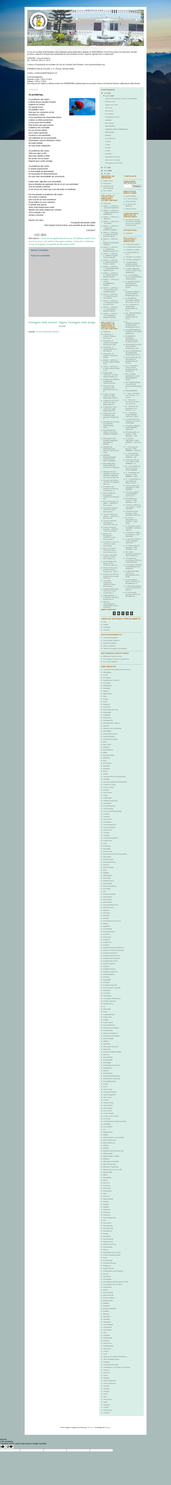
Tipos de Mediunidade (111, 1359)
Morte (105, 1180)
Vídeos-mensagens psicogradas (115, 648)
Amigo (105, 699)
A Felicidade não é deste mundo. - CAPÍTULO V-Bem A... (110, 563)
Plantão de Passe (109, 1244)
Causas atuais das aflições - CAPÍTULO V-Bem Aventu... (111, 516)
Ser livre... (108, 148)
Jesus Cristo (107, 1089)
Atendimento (108, 720)
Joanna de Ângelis (110, 1092)
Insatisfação (108, 1073)
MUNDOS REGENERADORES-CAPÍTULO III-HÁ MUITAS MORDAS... (110, 458)
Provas (31, 244)
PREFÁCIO (106, 332)
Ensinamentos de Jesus (112, 921)
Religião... (108, 135)
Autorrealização (109, 736)
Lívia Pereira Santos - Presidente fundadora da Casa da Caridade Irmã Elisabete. (134, 222)
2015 (106, 174)
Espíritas (106, 940)
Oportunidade (108, 1199)
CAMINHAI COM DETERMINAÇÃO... (117, 129)
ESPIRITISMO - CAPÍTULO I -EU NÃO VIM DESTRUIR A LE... (110, 375)
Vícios (105, 1394)
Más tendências (109, 1143)
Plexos (105, 1250)
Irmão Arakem (131, 201)
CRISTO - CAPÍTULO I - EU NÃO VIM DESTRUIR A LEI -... (111, 368)
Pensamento (108, 1226)
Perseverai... (107, 183)
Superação (107, 1349)
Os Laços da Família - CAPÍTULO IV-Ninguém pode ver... (111, 482)
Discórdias (107, 878)
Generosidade (108, 1038)
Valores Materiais (109, 1381)
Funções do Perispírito (111, 1036)
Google (105, 624)
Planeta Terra (108, 1242)
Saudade (106, 1319)
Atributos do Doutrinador (112, 728)
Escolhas (106, 934)
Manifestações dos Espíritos (113, 1137)
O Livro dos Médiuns (110, 662)
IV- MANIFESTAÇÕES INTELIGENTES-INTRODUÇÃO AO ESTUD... (133, 284)
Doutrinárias (107, 902)
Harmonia (106, 1044)
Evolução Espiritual (110, 985)
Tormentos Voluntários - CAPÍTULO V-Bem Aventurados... (109, 583)
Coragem (106, 835)
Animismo (107, 707)
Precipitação (107, 1260)
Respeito (106, 1306)
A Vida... (108, 151)
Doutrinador (107, 899)
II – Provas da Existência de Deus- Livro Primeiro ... (133, 402)
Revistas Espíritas (110, 643)
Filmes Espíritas (109, 646)
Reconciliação (108, 1292)
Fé (104, 1006)
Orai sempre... (108, 191)
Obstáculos (78, 241)
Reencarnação (108, 1295)
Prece (105, 1258)
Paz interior (109, 114)
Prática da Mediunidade (111, 1255)
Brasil (105, 771)
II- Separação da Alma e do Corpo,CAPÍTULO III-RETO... (133, 588)
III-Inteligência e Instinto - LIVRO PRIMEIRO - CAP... (132, 500)
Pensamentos (108, 1228)
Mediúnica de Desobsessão (113, 1151)
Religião (106, 1303)
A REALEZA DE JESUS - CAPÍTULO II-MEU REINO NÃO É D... (111, 402)
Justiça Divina (108, 1103)
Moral (105, 1175)
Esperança (107, 937)
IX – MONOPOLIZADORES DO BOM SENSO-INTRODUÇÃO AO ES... (133, 324)
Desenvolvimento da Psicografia (115, 854)
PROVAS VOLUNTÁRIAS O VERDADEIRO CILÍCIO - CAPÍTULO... (111, 604)
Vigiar (105, 1402)
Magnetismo (108, 1132)
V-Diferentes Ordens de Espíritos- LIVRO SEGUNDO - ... (133, 534)
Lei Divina (106, 1119)
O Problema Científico (133, 257)
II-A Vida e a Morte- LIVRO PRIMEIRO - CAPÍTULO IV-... (132, 494)
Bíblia (105, 752)
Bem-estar (107, 744)
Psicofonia (107, 1276)
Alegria (105, 691)
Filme (105, 1012)
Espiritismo (107, 942)
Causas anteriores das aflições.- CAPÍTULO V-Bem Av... (111, 522)
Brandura (106, 768)
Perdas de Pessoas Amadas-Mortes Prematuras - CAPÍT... (111, 570)
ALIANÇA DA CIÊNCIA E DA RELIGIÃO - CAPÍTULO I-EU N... (111, 381)
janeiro (108, 96)
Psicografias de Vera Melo (112, 1284)
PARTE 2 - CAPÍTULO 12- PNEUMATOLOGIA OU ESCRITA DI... (111, 302)
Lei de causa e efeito (111, 1116)
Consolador (107, 822)
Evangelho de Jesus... (113, 157)
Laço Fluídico (108, 1105)
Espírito (106, 945)
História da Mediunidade (112, 1052)
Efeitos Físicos (108, 907)
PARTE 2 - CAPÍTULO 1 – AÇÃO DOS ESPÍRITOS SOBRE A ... (111, 228)
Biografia (106, 758)
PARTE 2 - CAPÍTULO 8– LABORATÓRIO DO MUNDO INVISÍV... (110, 275)
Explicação (107, 203)
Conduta (106, 814)
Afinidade (106, 688)
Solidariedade (108, 1346)
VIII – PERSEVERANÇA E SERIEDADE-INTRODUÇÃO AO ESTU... (133, 316)
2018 (106, 93)
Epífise (105, 924)
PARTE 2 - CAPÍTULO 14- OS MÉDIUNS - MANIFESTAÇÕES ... (110, 315)
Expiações (107, 990)
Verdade (106, 1386)
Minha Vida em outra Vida (112, 1169)
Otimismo (106, 1209)
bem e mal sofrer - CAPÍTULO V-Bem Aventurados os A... (110, 550)
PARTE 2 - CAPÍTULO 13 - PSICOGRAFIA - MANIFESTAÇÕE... (110, 309)
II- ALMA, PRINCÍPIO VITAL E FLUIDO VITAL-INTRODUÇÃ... (134, 270)
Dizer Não (106, 889)
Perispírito (107, 1236)
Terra (105, 1354)
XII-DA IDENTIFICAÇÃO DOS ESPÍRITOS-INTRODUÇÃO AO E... (133, 346)
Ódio (105, 1193)
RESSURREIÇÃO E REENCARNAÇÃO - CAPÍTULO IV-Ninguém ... (111, 466)
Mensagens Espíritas (63, 241)
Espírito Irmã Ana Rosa (111, 956)
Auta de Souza (131, 209)
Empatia (106, 915)
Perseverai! (109, 111)
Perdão (105, 1234)
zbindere (90, 1427)
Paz (104, 1220)
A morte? (108, 154)
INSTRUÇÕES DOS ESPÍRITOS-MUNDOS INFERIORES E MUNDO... (110, 441)
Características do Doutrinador (114, 776)
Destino (106, 865)
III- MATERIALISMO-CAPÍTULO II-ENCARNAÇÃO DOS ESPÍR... (132, 574)
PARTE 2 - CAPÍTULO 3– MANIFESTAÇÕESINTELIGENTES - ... (111, 242)
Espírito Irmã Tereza (110, 961)
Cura (105, 843)
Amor (105, 702)
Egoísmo (106, 910)
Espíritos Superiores (110, 972)
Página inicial (63, 324)
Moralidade (107, 1177)
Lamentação (107, 1108)
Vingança (106, 1405)
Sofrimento (107, 1343)
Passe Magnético (109, 1218)
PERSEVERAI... (110, 132)
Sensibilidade (108, 1324)
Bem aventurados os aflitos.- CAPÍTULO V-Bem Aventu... (110, 503)
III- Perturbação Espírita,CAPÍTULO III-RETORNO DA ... (133, 594)
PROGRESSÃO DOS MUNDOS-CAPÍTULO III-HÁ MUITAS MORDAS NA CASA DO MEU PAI (111, 474)
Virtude (106, 1407)
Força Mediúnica (109, 1025)
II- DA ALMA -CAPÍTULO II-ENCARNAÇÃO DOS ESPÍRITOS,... (134, 567)
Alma (105, 696)
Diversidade (107, 883)
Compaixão (107, 803)
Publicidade (107, 1287)
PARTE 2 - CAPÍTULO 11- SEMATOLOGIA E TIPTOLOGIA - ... (110, 296)
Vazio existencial (109, 1383)
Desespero (107, 857)
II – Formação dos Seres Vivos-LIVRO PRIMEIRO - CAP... (132, 455)
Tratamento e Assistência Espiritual (116, 1367)
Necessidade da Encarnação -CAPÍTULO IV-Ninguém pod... (111, 496)
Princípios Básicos (109, 1263)
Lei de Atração (108, 1113)
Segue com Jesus (111, 105)
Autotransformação (110, 739)
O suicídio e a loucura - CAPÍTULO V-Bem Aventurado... (111, 544)
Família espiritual (109, 1001)
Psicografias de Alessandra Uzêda (60, 244)
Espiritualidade (108, 974)
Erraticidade (107, 929)
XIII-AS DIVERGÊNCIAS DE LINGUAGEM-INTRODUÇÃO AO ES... (133, 353)
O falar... (108, 145)
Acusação (106, 683)
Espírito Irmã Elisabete (111, 958)
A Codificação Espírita (133, 247)
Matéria (106, 1145)
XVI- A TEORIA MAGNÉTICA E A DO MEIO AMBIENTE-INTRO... (133, 377)
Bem (105, 742)
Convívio (106, 833)
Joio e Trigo (107, 1097)
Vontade (106, 1413)
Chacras (106, 790)
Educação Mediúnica (110, 905)
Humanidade (108, 1060)
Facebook (106, 627)
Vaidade (106, 1378)
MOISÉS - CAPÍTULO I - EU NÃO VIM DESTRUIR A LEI (111, 362)
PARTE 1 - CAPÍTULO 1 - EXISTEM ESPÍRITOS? (111, 207)
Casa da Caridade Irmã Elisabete (115, 782)
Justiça (105, 1100)
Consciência (107, 819)
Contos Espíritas (109, 827)
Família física (108, 1004)
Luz (104, 1129)
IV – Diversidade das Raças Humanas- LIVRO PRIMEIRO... (133, 468)
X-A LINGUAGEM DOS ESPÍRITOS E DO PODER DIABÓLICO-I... (134, 331)
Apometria (107, 718)
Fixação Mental (108, 1014)
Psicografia (40, 244)
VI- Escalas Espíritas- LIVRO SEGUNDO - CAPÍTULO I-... (133, 541)
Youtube (106, 630)
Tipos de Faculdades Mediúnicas (115, 1357)
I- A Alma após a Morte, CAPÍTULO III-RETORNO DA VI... (133, 581)
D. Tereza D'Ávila (132, 199)
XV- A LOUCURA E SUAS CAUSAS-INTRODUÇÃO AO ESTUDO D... (132, 368)
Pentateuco (107, 1231)
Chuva (105, 795)
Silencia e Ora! (110, 102)
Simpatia (106, 1335)
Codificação (107, 798)
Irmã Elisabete (131, 196)
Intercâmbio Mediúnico (111, 1076)
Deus (105, 870)
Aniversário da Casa (110, 710)
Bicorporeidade (108, 755)
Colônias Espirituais (110, 801)
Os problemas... (110, 138)
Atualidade (107, 731)
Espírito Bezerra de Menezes (113, 948)
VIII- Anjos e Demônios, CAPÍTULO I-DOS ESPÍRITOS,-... (133, 554)
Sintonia (106, 1341)
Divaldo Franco (108, 881)
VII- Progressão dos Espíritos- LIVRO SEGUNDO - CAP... (133, 547)
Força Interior (108, 1022)
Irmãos (105, 1084)
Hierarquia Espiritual (110, 1047)
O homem (106, 1185)
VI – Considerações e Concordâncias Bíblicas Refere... (133, 481)
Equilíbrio (106, 926)
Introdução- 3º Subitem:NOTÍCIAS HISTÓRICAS (110, 349)
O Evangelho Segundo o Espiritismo (116, 659)
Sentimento (107, 1327)
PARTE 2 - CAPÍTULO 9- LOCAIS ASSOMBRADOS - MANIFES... (111, 282)
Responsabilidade (109, 1308)
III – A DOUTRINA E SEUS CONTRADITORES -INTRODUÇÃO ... (134, 277)
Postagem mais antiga (81, 322)
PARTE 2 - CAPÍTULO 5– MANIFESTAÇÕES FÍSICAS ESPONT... (110, 255)
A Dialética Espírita (132, 250)
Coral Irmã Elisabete (110, 638)
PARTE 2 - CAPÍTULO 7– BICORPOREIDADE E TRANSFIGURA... (111, 268)
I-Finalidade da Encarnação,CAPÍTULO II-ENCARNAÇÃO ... (134, 560)
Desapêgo (107, 849)
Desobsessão (108, 859)
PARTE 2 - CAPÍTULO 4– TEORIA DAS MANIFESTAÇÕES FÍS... (111, 249)
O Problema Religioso (133, 260)
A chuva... (108, 141)
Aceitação (107, 678)
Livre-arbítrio (48, 241)
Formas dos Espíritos (111, 1028)
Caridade (106, 779)
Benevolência (108, 750)
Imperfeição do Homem (111, 1065)
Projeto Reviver (108, 1268)
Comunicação (108, 809)
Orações (106, 1204)
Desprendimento (109, 862)
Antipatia (106, 715)
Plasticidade (107, 1247)
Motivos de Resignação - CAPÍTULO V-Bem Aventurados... (109, 536)
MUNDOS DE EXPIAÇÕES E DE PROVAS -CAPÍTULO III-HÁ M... (111, 449)
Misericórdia (107, 1172)
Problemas (88, 241)
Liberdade (106, 1124)
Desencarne (107, 851)
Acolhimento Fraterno (111, 680)
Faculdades (107, 996)
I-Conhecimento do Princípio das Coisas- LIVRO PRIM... (133, 421)
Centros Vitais (108, 787)
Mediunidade (108, 1153)
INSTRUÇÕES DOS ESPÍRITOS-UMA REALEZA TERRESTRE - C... (111, 416)
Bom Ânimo (107, 763)
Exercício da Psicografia (111, 988)
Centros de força (109, 784)
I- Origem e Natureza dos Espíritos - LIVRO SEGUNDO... (133, 507)
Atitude (106, 726)
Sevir (105, 1332)
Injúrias (106, 1071)
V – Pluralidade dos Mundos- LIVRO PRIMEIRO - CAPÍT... (133, 474)
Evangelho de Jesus (112, 117)
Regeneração (108, 1300)
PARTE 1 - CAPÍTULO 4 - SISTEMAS (111, 222)
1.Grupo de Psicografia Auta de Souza (56, 238)
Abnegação (107, 672)
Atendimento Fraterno (111, 723)
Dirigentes (129, 233)
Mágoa (105, 1135)
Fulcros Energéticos (110, 1033)
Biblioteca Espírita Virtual (112, 656)
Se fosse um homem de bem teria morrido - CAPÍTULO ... (111, 576)
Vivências (108, 108)
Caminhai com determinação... (109, 187)
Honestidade (108, 1057)
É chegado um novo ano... (114, 163)
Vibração (106, 1389)
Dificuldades (78, 238)
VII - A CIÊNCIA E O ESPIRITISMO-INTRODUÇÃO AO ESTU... (132, 307)
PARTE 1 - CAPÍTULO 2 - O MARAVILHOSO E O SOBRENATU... (111, 212)
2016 (106, 171)
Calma (105, 774)
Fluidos (106, 1020)
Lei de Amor (107, 1111)
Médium (106, 1148)
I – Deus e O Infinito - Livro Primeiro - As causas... (133, 395)
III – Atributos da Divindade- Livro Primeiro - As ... (132, 408)
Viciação (106, 1391)
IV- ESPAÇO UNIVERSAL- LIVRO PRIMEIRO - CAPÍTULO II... (133, 441)
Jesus (40, 241)
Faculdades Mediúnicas (112, 998)
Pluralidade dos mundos (112, 1252)
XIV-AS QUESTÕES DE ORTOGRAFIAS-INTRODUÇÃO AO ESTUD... (133, 360)
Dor (104, 891)
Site (104, 622)
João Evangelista (109, 1095)
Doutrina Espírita (109, 894)
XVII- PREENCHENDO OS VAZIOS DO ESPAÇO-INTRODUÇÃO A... (133, 385)
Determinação (108, 867)
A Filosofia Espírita (132, 244)
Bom (105, 760)
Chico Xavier (107, 792)
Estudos (106, 977)
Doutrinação (107, 897)
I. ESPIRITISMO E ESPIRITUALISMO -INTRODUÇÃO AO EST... (134, 264)
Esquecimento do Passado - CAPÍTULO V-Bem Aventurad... (110, 529)
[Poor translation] (9, 1447)
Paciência (106, 1212)
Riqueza (106, 1314)
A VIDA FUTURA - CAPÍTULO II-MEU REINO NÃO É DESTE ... (111, 396)
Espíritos (106, 966)
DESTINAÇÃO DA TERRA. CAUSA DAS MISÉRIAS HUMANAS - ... (111, 433)
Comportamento (109, 806)
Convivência (107, 830)
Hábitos (106, 1041)
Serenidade (107, 1330)
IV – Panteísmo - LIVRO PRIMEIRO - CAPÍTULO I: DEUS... (132, 414)
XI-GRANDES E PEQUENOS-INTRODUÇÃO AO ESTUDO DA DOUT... (133, 339)
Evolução (106, 982)
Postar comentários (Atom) (47, 331)
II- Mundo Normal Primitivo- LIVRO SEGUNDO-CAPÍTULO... (134, 513)
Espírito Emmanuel (110, 953)
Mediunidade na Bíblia (111, 1156)
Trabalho (106, 1362)
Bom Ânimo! (109, 123)
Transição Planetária (110, 1365)
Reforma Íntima (109, 1298)
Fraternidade (108, 1030)
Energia (106, 918)
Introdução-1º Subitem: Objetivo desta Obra (109, 336)
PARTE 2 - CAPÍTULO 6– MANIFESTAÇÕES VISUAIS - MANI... (110, 262)
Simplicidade (108, 1338)
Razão (105, 1290)
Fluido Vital (107, 1017)
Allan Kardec (107, 694)
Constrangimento (109, 825)
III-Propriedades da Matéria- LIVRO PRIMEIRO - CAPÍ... (132, 434)
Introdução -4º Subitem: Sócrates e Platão (110, 355)
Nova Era (106, 1183)
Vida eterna (107, 1399)
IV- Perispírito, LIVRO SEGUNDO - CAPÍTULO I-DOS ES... (133, 528)
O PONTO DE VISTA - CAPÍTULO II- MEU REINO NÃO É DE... (110, 409)
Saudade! (108, 120)
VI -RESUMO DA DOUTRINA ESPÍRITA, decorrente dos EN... (133, 300)
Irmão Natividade (109, 1081)
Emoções (106, 913)
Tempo (105, 1351)
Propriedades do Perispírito (113, 1271)
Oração (105, 1201)
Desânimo (107, 846)
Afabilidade (107, 686)
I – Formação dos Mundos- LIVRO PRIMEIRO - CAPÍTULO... (134, 449)
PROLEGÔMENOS (132, 391)
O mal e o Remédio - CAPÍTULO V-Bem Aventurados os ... (110, 557)
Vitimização (107, 1410)
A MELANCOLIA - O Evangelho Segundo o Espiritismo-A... (111, 597)
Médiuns (106, 1159)
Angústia (106, 704)
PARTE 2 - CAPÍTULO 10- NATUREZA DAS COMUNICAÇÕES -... (110, 290)
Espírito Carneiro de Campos (113, 950)
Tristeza (106, 1370)
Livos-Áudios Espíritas (111, 640)
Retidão (106, 1311)
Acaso (105, 675)
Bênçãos (106, 747)
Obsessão (107, 1188)
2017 (106, 167)
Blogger (107, 1427)
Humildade (107, 1063)
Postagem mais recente (43, 322)
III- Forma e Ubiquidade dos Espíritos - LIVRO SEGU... (132, 520)
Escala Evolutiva (109, 932)
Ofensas (106, 1196)
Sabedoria (107, 1316)
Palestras (106, 1215)
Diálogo (106, 873)
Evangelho (107, 980)
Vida (105, 1397)
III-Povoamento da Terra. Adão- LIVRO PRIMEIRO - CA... (132, 461)
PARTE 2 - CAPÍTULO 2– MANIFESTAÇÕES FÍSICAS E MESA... (110, 234)
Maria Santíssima (109, 1140)
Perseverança (108, 1239)
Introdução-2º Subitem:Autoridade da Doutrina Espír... (110, 342)
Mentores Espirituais (111, 1167)
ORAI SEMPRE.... (110, 126)
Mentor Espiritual (109, 1164)
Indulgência (107, 1068)
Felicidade (107, 1009)
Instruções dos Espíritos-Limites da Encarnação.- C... (110, 488)
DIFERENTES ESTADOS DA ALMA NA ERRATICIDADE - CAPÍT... (111, 424)
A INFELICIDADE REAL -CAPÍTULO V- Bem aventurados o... (111, 591)
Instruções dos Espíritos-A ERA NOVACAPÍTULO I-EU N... (110, 388)
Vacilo (105, 1375)
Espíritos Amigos (109, 969)
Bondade (106, 766)
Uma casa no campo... (113, 160)
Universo (106, 1373)
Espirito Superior (109, 964)
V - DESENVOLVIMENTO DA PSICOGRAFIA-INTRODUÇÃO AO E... (133, 293)
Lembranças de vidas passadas (115, 1121)
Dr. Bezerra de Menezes (131, 205)
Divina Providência (109, 886)
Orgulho (106, 1207)
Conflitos (106, 817)
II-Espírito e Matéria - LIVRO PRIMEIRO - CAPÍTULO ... (133, 427)
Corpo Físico (107, 841)
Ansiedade (107, 712)
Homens (106, 1055)
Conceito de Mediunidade (112, 811)
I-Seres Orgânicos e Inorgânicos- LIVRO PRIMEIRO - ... (133, 487)
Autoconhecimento (110, 734)
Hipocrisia (106, 1049)
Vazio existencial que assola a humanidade (121, 99)
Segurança (107, 1322)
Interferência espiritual (111, 1078)
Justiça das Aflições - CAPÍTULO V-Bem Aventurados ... (111, 510)
